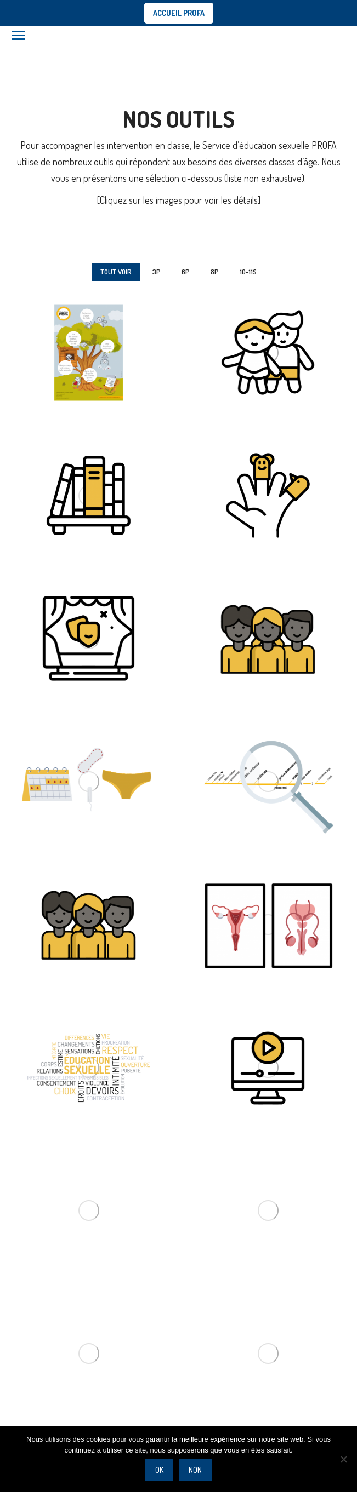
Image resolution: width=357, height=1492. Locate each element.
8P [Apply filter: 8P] (215, 271)
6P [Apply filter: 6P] (186, 271)
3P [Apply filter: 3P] (156, 271)
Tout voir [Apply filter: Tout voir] (116, 271)
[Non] (343, 1459)
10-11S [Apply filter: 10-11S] (248, 271)
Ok (159, 1469)
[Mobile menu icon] (18, 35)
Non (195, 1469)
